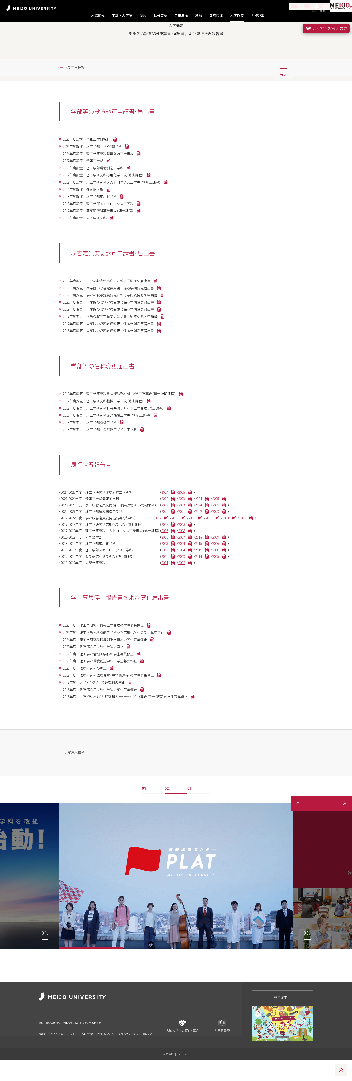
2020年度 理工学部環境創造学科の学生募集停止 (106, 711)
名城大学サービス (128, 1048)
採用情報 (64, 1041)
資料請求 (282, 1018)
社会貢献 (160, 15)
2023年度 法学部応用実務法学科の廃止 (98, 695)
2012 (182, 601)
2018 (194, 557)
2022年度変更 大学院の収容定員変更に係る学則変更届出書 (116, 330)
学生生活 (181, 15)
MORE (257, 15)
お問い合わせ (107, 1041)
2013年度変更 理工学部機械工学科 (94, 456)
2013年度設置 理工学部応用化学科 (94, 220)
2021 (202, 550)
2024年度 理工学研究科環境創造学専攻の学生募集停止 (112, 687)
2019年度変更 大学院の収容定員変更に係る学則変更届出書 (116, 338)
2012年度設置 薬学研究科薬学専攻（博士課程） (104, 235)
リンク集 (84, 1041)
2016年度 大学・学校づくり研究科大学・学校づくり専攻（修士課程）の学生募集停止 (135, 750)
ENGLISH (148, 1048)
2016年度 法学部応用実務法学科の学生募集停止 (106, 742)
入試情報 (98, 15)
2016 (182, 579)
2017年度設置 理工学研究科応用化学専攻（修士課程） (110, 196)
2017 (174, 557)
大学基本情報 (76, 85)
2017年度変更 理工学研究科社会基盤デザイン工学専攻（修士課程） (121, 441)
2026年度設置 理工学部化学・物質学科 (97, 165)
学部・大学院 (122, 15)
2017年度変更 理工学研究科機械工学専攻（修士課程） (110, 433)
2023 (202, 535)
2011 (182, 608)
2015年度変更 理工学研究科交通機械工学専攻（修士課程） (114, 449)
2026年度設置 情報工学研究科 (90, 157)
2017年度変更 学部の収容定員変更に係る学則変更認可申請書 (117, 346)
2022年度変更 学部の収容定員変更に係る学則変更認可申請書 (117, 322)
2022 (182, 535)
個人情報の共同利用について (98, 1048)
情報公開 (45, 1041)
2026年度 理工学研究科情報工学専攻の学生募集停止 (110, 672)
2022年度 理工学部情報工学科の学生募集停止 (104, 703)
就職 (198, 15)
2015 (222, 586)
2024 (182, 528)
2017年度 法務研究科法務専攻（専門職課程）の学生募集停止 (116, 726)
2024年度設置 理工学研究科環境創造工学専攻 (104, 173)
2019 (214, 557)
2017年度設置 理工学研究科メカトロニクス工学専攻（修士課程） (119, 204)
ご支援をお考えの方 (326, 28)
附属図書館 (222, 1045)
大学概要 (237, 15)
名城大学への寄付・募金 (182, 1045)
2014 (202, 586)
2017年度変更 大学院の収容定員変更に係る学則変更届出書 (116, 353)
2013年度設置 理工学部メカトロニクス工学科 (104, 227)
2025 (202, 528)
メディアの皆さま (136, 1041)
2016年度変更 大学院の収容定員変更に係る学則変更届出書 (116, 361)
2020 (182, 550)
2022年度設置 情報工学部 (87, 181)
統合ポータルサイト (51, 1048)
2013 (182, 586)
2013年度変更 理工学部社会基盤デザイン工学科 (106, 464)
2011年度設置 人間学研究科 (89, 243)
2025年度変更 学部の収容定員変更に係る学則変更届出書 (114, 307)
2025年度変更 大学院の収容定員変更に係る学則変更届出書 (116, 314)
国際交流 (216, 15)
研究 (143, 15)
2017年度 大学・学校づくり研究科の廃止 (99, 734)
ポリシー (73, 1048)
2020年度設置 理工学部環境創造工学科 (98, 188)
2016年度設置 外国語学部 (87, 212)
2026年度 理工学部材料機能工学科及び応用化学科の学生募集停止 (121, 679)
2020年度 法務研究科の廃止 (89, 718)
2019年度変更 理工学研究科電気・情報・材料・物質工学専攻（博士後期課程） (128, 425)
